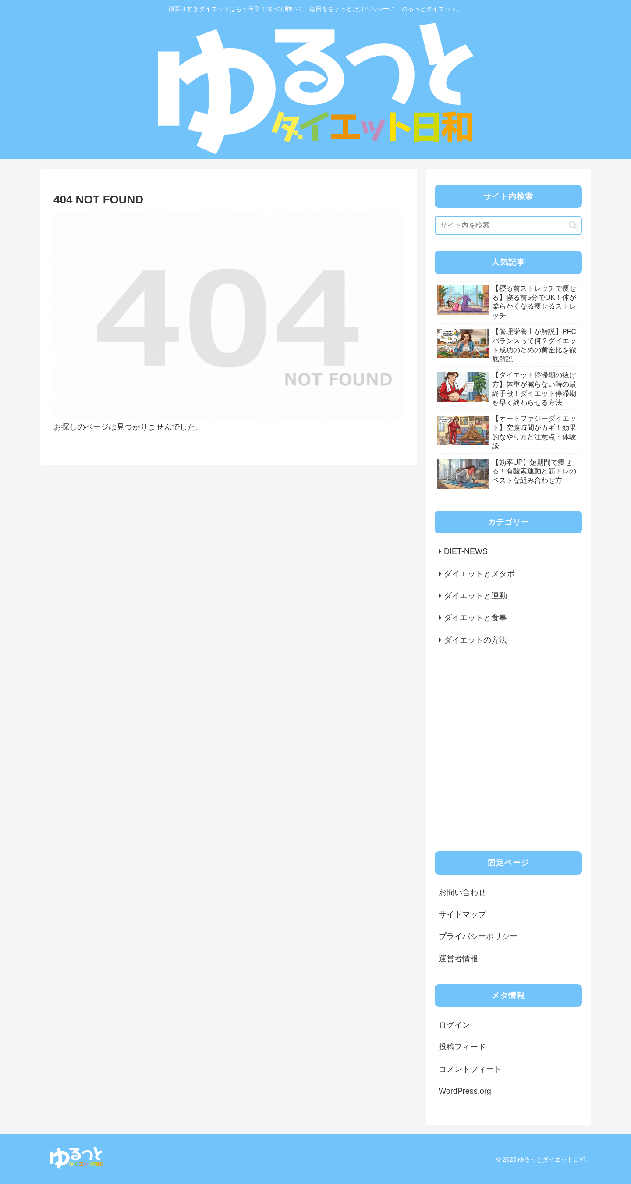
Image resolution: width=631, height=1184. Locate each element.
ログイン (454, 1024)
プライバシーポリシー (478, 936)
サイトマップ (462, 914)
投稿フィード (462, 1046)
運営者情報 (458, 958)
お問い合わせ (462, 892)
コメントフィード (470, 1069)
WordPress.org (465, 1091)
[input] (508, 225)
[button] (573, 225)
